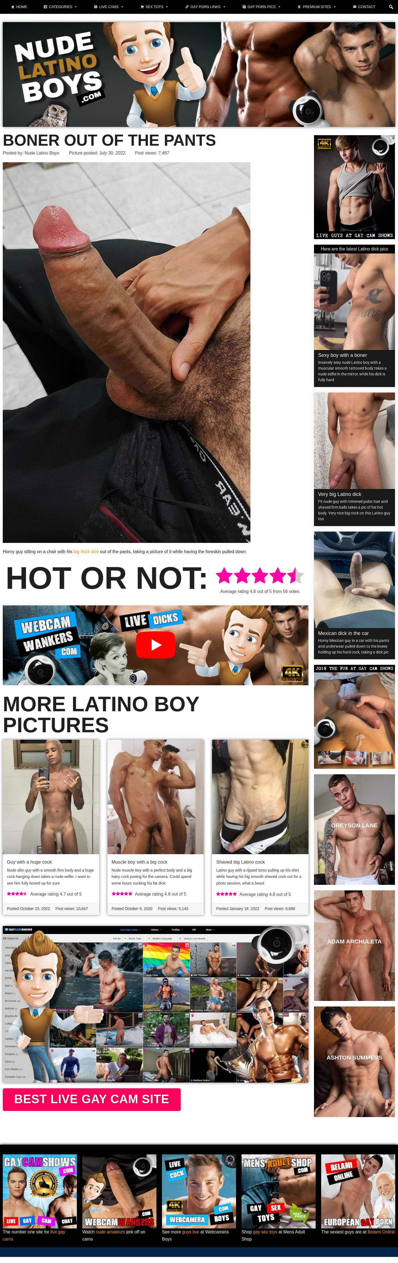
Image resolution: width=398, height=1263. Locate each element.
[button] (391, 7)
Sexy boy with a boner (342, 355)
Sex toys (157, 7)
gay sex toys (265, 1238)
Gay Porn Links (208, 7)
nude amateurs (110, 1238)
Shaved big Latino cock (240, 862)
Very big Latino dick (339, 494)
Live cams (111, 7)
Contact (366, 7)
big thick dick (86, 552)
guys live (191, 1238)
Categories (63, 7)
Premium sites (319, 7)
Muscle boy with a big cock (139, 862)
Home (21, 7)
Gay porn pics (264, 7)
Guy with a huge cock (29, 862)
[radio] (224, 576)
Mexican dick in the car (343, 633)
